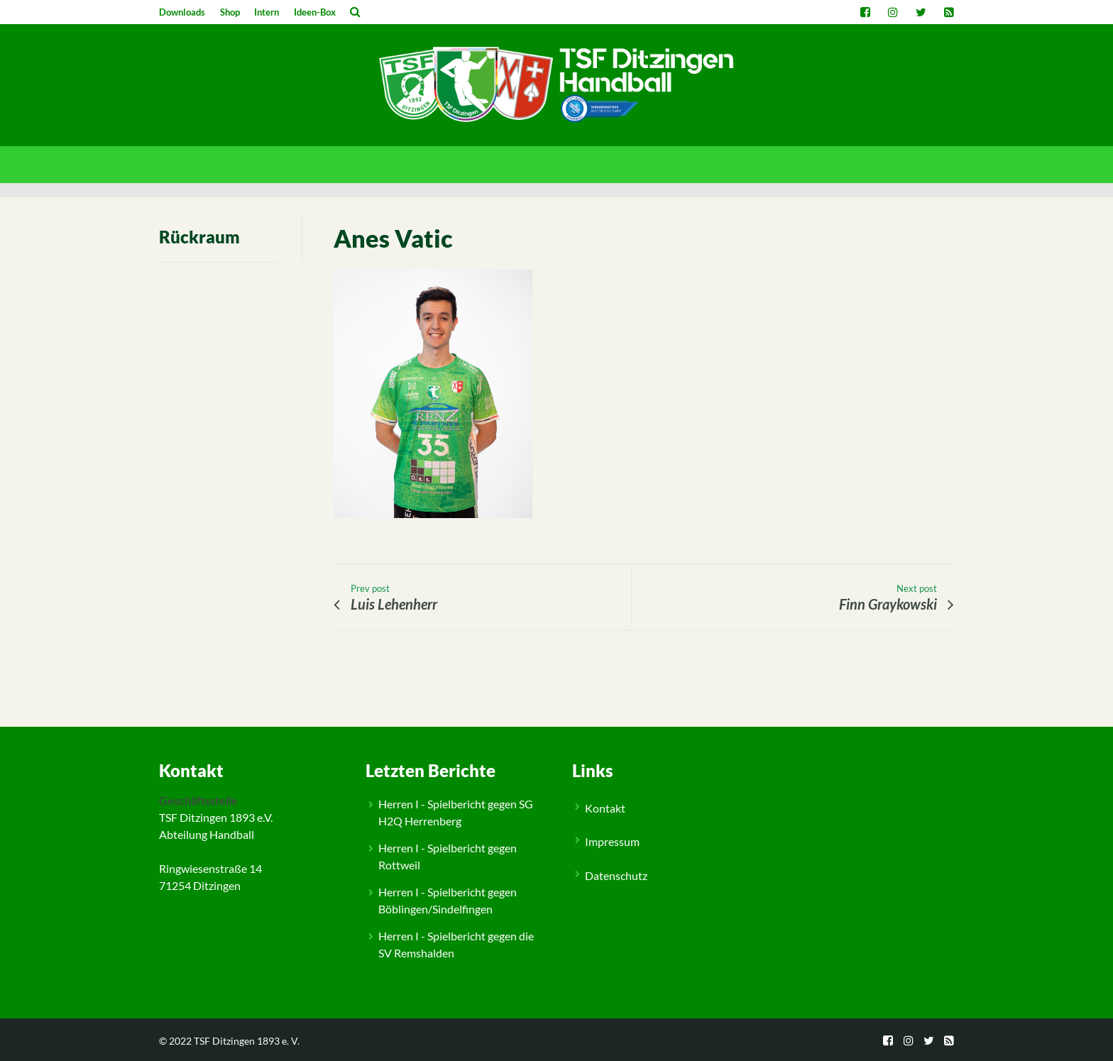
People (189, 714)
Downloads (182, 12)
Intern (266, 12)
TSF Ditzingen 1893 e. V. (247, 1041)
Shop (230, 12)
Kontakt (605, 808)
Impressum (612, 841)
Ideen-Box (315, 12)
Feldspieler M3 (234, 714)
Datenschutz (616, 875)
